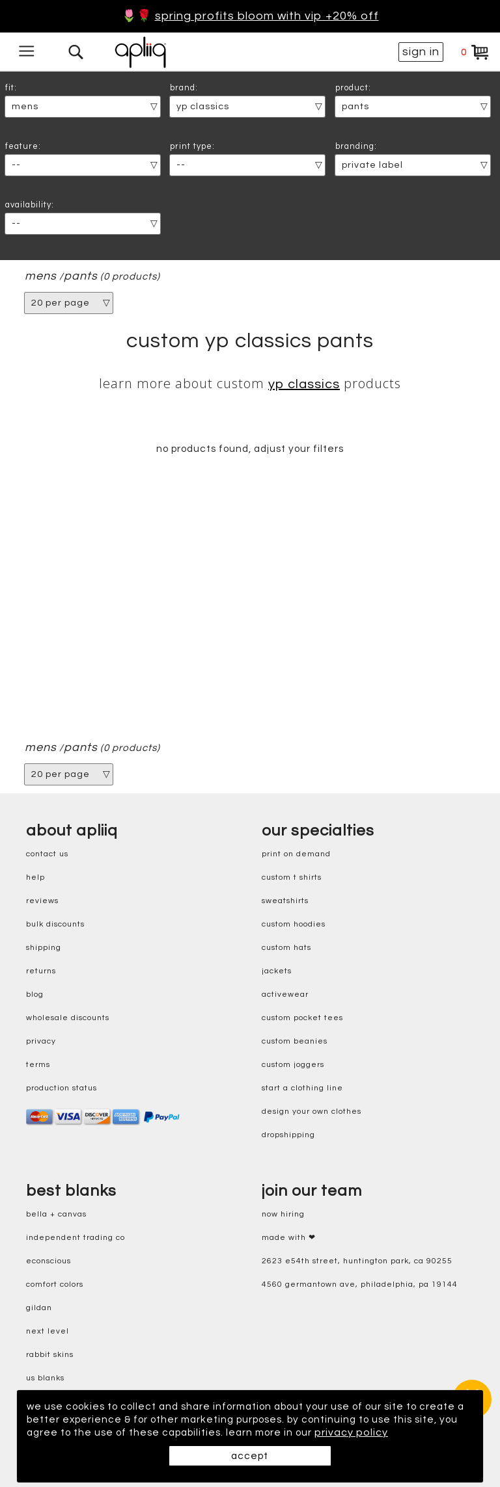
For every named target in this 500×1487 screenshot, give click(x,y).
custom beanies (294, 1042)
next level (47, 1332)
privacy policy (63, 1432)
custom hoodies (294, 925)
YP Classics (304, 384)
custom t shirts (292, 878)
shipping (43, 948)
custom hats (286, 948)
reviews (42, 901)
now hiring (283, 1215)
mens (41, 276)
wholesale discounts (67, 1018)
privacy (41, 1042)
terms (38, 1065)
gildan (39, 1308)
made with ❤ (289, 1238)
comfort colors (54, 1285)
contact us (47, 854)
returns (41, 971)
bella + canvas (56, 1215)
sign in (420, 52)
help (35, 878)
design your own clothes (311, 1112)
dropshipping (288, 1135)
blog (35, 995)
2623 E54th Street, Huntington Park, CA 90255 (357, 1261)
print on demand (296, 854)
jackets (277, 971)
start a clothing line (302, 1089)
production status (61, 1089)
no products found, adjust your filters (249, 449)
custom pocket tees (302, 1018)
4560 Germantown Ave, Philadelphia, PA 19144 (360, 1285)
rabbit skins (50, 1355)
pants (81, 276)
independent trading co (75, 1238)
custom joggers (293, 1065)
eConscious (48, 1261)
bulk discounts (55, 925)
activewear (285, 995)
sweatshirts (285, 901)
